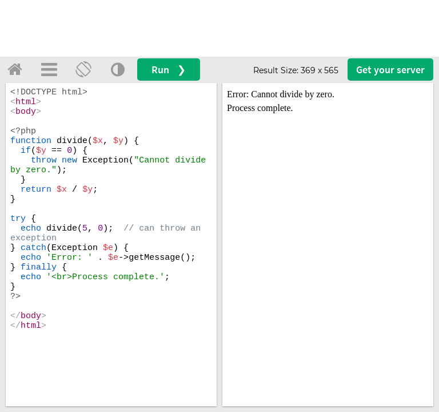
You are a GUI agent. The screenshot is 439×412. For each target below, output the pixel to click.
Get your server (390, 69)
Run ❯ (168, 69)
